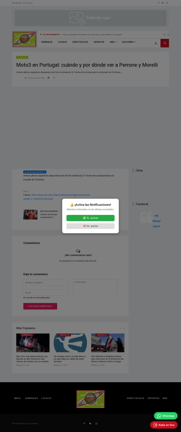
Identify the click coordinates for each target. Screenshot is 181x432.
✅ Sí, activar (90, 218)
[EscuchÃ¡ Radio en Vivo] (164, 425)
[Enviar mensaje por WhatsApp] (166, 416)
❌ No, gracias (90, 226)
